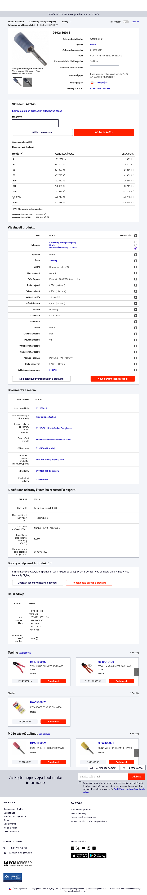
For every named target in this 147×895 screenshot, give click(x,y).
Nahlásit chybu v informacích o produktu (41, 378)
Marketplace (9, 813)
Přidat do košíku (104, 132)
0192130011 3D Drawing (47, 471)
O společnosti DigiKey (13, 809)
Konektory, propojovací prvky (42, 21)
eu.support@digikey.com (17, 853)
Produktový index (16, 21)
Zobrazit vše (25, 653)
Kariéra (6, 820)
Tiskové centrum (11, 831)
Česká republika (18, 889)
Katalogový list (99, 82)
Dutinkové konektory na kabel (21, 25)
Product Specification (46, 417)
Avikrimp (53, 260)
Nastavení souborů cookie (75, 891)
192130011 (41, 408)
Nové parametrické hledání (113, 378)
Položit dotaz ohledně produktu (89, 582)
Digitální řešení (10, 828)
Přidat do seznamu (42, 132)
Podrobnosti (53, 681)
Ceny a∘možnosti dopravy (83, 817)
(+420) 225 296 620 (15, 848)
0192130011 (42, 479)
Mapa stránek (9, 824)
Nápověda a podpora (81, 809)
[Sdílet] (135, 22)
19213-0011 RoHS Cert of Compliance (54, 428)
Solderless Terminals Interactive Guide (53, 439)
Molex (93, 44)
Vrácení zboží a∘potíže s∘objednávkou (89, 821)
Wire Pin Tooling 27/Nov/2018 (50, 459)
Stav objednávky (78, 813)
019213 (53, 370)
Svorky (65, 21)
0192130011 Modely (100, 88)
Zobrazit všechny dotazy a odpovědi (37, 582)
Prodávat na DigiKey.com (15, 816)
